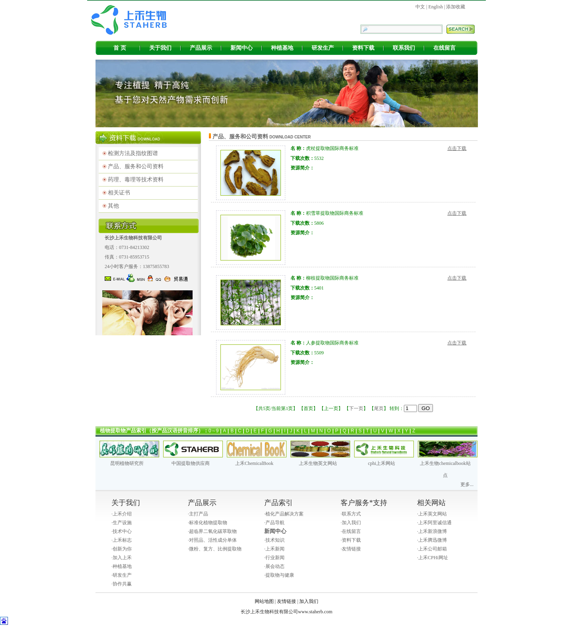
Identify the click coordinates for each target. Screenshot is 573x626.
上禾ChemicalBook (254, 463)
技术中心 (122, 531)
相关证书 (119, 193)
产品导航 (275, 522)
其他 (113, 206)
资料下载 (363, 48)
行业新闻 (275, 557)
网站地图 (264, 601)
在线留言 (444, 48)
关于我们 (160, 48)
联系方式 (351, 514)
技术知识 (275, 540)
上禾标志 (122, 540)
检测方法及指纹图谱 (133, 153)
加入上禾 (122, 557)
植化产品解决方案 (284, 514)
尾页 (379, 408)
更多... (467, 484)
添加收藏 (455, 7)
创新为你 (122, 549)
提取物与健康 (279, 575)
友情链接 (351, 549)
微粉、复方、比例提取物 (215, 549)
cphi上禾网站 (382, 463)
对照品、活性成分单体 (213, 540)
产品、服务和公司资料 (136, 166)
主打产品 (198, 514)
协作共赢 (122, 584)
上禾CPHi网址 (433, 557)
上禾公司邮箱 (432, 549)
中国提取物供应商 (191, 463)
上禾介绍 (122, 514)
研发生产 (323, 48)
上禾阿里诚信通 (435, 522)
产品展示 (201, 48)
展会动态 (275, 566)
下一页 (356, 408)
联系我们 (404, 48)
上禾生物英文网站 (318, 463)
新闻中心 (241, 48)
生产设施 (122, 522)
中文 (420, 7)
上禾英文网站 (432, 514)
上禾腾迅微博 (432, 540)
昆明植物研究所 (127, 463)
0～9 (213, 431)
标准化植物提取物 (208, 522)
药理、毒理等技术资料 (136, 180)
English (435, 7)
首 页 (119, 48)
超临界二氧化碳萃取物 (213, 531)
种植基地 (282, 48)
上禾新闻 (275, 549)
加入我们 (351, 522)
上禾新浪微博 (432, 531)
